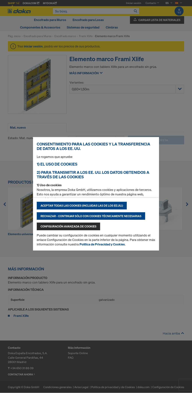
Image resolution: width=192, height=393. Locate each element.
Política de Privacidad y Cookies (102, 244)
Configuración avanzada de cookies (68, 226)
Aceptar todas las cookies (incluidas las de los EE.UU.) (81, 205)
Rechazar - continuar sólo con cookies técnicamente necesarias (90, 216)
